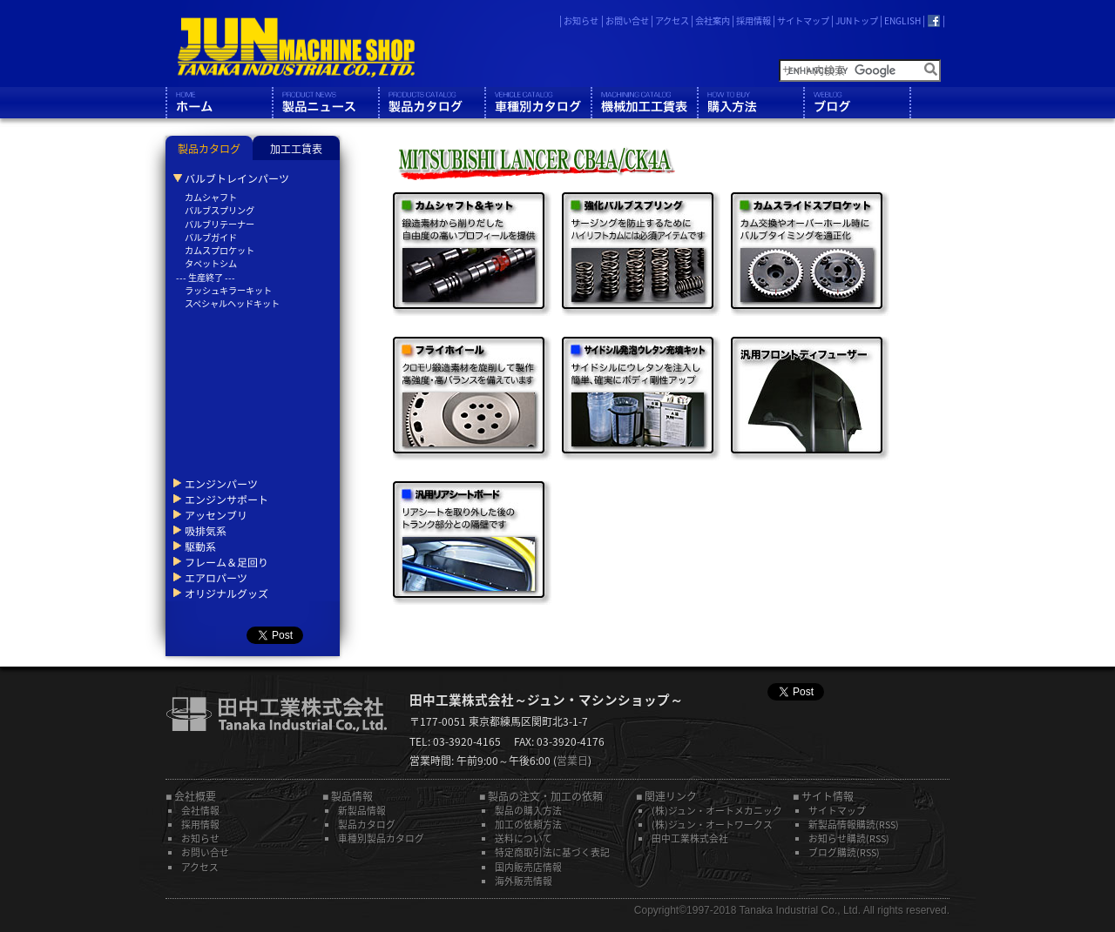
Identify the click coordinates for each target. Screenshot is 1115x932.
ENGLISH (902, 20)
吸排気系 (205, 531)
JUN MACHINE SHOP (296, 47)
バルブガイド (211, 237)
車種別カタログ (537, 102)
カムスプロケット (219, 250)
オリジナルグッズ (226, 593)
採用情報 (753, 20)
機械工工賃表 (644, 102)
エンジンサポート (226, 499)
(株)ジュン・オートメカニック (717, 810)
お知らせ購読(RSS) (848, 838)
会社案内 (712, 20)
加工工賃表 (296, 149)
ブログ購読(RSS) (844, 852)
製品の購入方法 (528, 810)
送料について (523, 838)
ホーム (219, 102)
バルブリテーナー (219, 224)
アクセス (672, 20)
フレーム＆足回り (226, 562)
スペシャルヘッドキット (232, 303)
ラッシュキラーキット (228, 290)
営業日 (572, 760)
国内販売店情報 (528, 867)
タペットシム (211, 263)
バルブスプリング (219, 210)
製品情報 (325, 102)
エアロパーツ (216, 578)
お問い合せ (627, 20)
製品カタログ (431, 102)
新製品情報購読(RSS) (853, 824)
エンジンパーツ (221, 484)
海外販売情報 (523, 881)
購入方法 (750, 102)
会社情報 (200, 810)
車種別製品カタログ (381, 838)
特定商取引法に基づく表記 (552, 852)
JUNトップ (856, 20)
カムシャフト (211, 197)
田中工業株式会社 (690, 838)
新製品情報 (362, 810)
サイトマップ (803, 20)
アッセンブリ (216, 515)
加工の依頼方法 (528, 824)
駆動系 (200, 546)
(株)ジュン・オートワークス (712, 824)
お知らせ (581, 20)
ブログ (856, 102)
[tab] (209, 148)
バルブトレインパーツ (237, 178)
